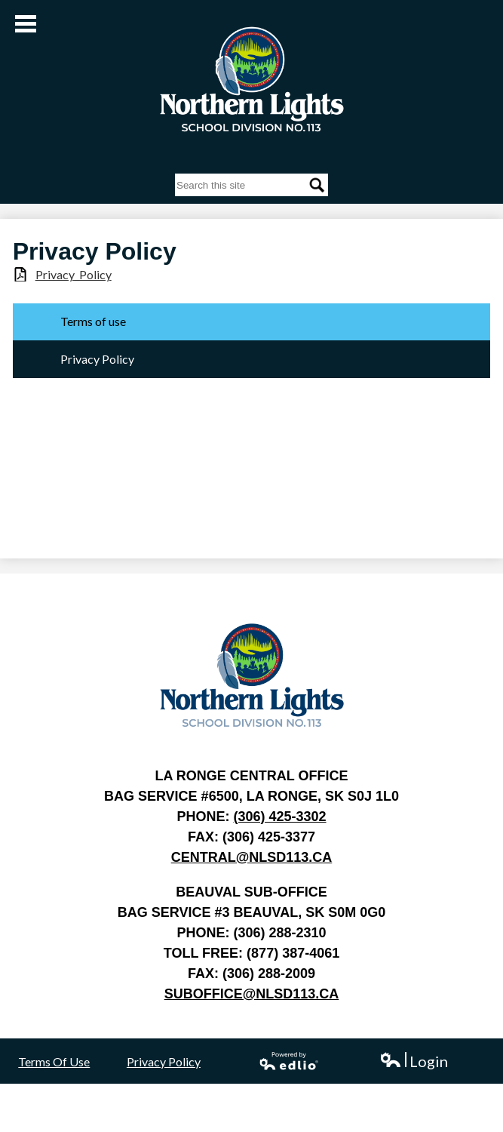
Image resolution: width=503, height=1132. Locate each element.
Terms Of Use (54, 1061)
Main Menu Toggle (25, 23)
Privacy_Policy (73, 274)
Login (413, 1061)
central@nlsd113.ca (252, 857)
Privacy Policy (164, 1061)
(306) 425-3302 (279, 816)
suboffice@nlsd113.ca (251, 993)
